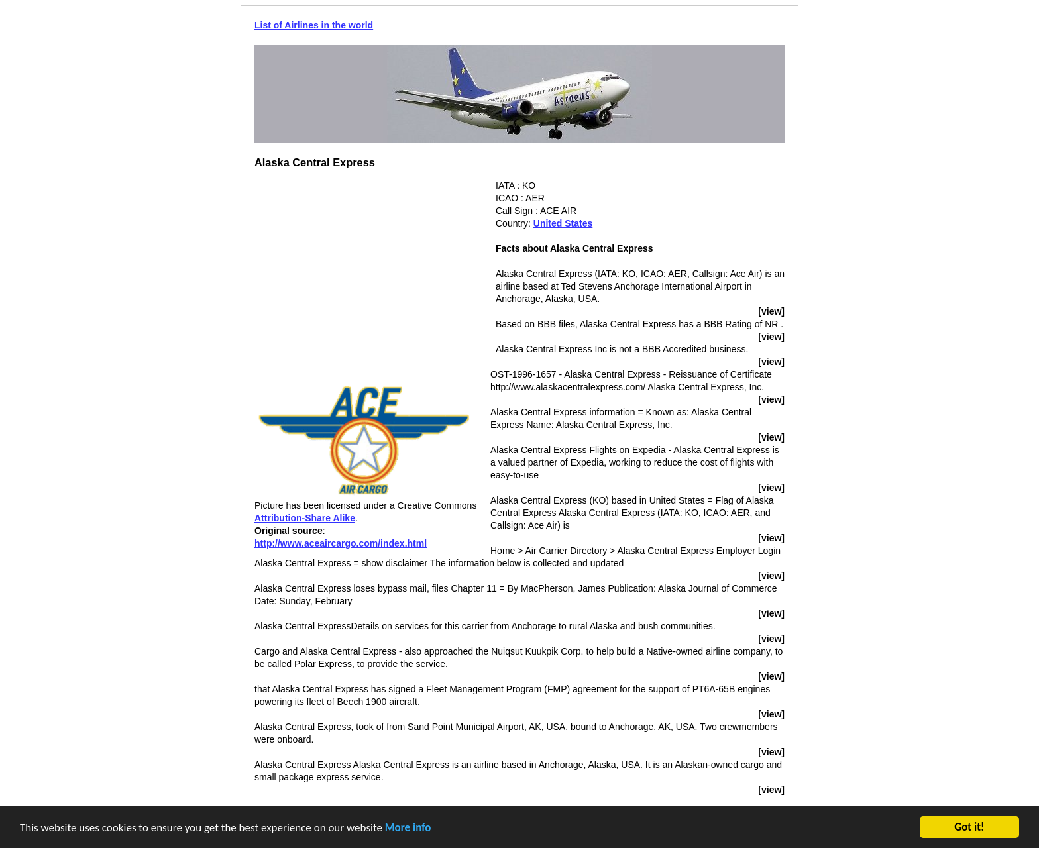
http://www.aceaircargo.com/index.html (340, 543)
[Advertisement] (365, 272)
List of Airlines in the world (313, 25)
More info (408, 828)
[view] (771, 311)
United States (562, 223)
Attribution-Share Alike (304, 518)
